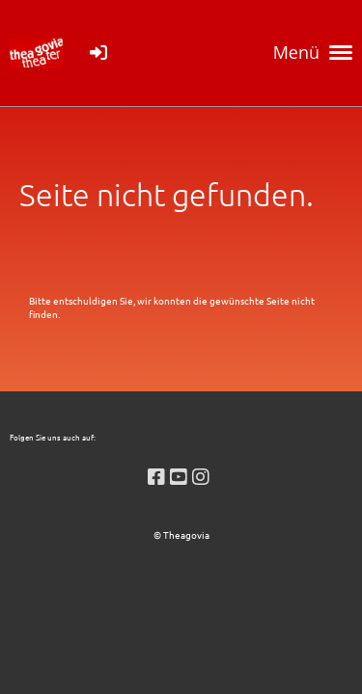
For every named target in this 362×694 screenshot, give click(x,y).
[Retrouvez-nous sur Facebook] (156, 476)
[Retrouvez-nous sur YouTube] (178, 476)
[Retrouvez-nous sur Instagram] (200, 476)
